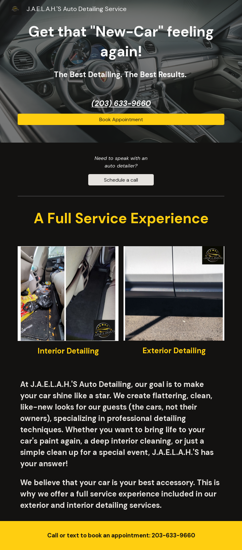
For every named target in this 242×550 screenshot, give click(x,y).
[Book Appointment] (121, 119)
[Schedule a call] (121, 180)
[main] (121, 51)
